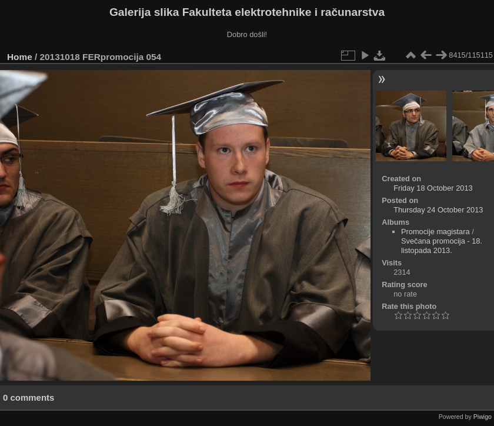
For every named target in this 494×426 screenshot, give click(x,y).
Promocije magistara (435, 231)
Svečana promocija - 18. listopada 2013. (441, 246)
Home (19, 57)
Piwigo (482, 416)
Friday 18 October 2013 (432, 188)
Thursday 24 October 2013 (438, 209)
